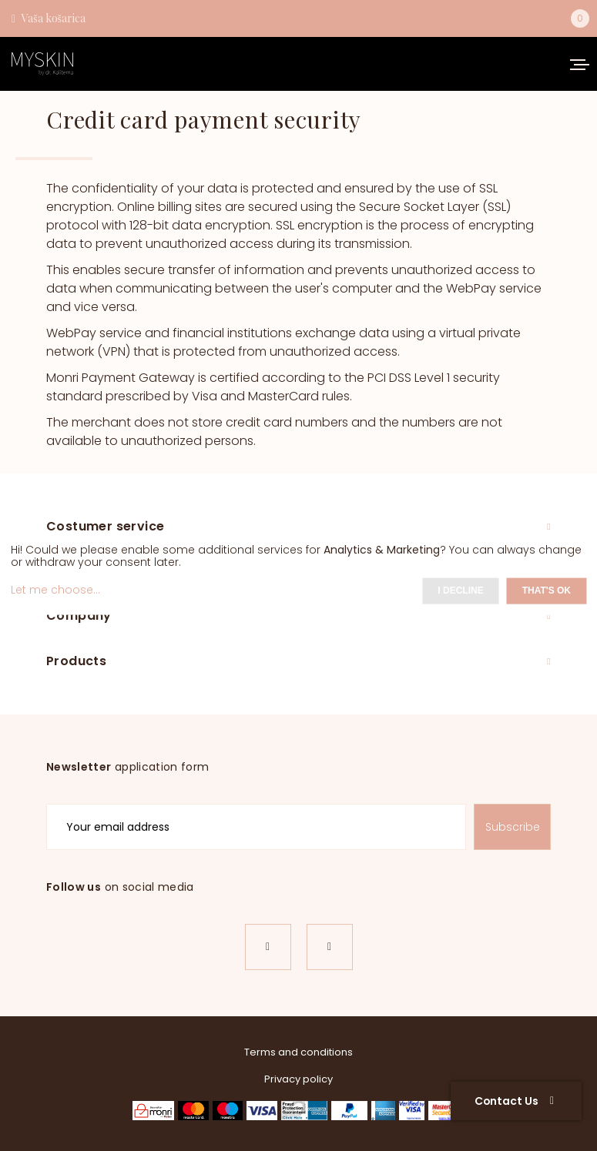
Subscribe (512, 827)
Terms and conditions (298, 1052)
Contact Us (514, 1101)
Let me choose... (55, 590)
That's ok (546, 590)
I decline (460, 590)
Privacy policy (298, 1079)
